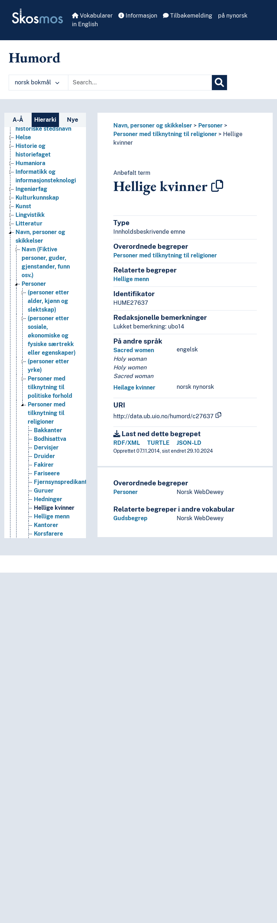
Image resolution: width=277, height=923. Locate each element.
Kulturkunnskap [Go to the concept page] (37, 197)
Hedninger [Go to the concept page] (48, 499)
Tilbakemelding (187, 15)
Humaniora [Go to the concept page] (30, 163)
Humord (34, 57)
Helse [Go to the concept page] (23, 137)
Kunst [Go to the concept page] (23, 206)
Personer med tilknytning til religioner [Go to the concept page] (46, 413)
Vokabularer (92, 15)
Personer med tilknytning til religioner (165, 134)
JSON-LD (189, 442)
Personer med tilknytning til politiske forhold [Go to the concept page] (50, 387)
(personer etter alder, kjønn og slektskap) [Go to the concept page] (48, 301)
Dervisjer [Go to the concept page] (46, 447)
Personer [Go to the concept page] (34, 283)
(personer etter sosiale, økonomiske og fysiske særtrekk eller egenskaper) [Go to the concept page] (52, 335)
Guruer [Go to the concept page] (44, 490)
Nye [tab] (72, 119)
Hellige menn (131, 279)
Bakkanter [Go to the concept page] (48, 430)
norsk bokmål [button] (37, 82)
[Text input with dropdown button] (140, 82)
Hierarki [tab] (45, 119)
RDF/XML (126, 442)
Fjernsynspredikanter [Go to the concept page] (63, 482)
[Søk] (219, 82)
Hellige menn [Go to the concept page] (51, 516)
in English (85, 24)
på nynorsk (233, 15)
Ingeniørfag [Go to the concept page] (31, 189)
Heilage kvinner (134, 387)
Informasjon (137, 15)
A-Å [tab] (18, 119)
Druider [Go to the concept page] (44, 456)
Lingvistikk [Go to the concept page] (30, 214)
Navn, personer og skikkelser (152, 125)
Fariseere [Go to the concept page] (47, 473)
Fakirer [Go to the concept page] (44, 464)
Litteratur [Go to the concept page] (28, 223)
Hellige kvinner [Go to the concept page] (54, 507)
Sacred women (133, 350)
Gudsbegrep (130, 518)
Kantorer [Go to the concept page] (46, 525)
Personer (210, 125)
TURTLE (158, 442)
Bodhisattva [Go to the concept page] (50, 438)
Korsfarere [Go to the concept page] (48, 533)
